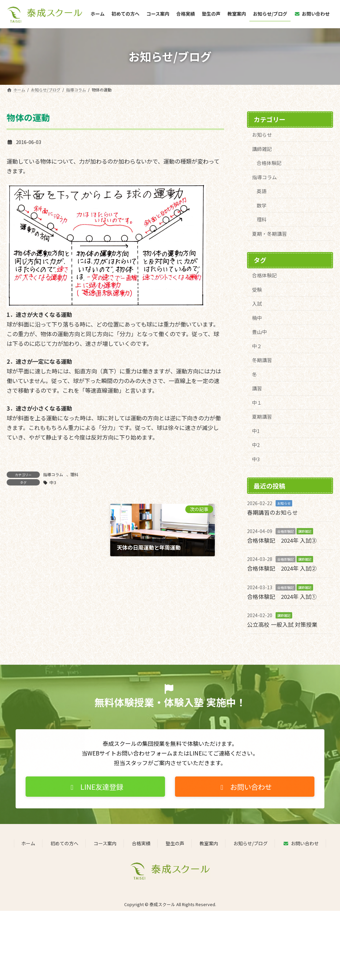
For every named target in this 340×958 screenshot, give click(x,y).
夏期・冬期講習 (269, 233)
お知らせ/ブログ (250, 844)
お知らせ (262, 134)
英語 (262, 191)
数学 (262, 205)
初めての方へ (64, 844)
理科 (74, 474)
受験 (257, 290)
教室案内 (209, 844)
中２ (257, 346)
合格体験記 (269, 162)
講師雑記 (262, 148)
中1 (256, 432)
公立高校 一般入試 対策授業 (282, 625)
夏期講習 (262, 418)
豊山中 (259, 332)
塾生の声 (175, 844)
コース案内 (105, 844)
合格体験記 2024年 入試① (282, 597)
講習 (257, 389)
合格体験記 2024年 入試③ (282, 542)
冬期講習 (262, 361)
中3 (52, 482)
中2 (256, 446)
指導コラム (53, 474)
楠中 (257, 318)
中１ (257, 403)
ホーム (28, 844)
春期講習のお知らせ (272, 514)
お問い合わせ (300, 844)
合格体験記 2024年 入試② (282, 570)
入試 (257, 304)
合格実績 (141, 844)
